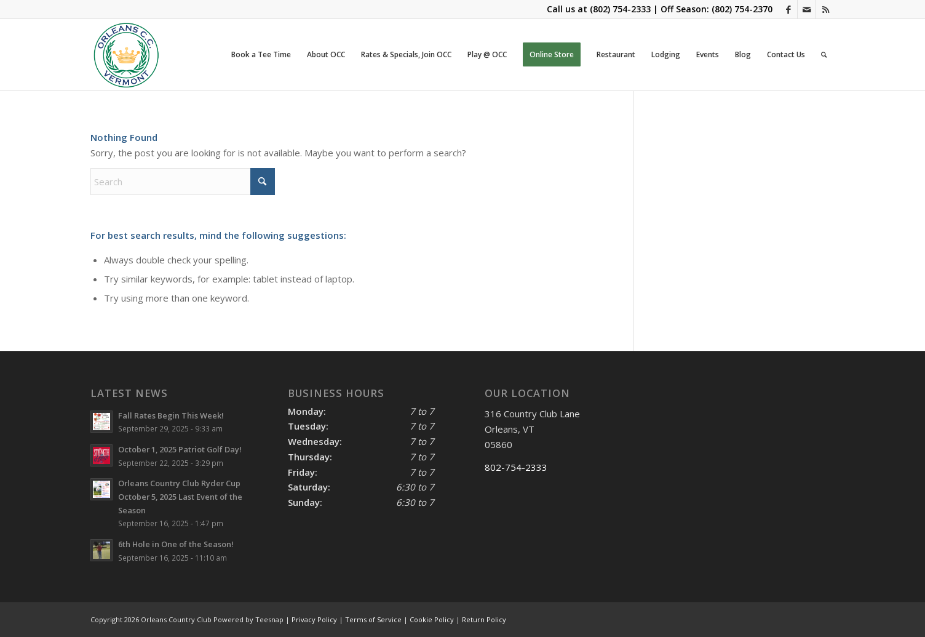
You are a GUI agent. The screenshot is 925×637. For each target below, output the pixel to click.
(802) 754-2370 (742, 9)
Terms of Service (373, 619)
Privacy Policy (314, 619)
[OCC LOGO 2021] (126, 54)
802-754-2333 (516, 467)
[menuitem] (261, 54)
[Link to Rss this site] (825, 9)
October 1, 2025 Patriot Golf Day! (180, 449)
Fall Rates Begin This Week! (171, 415)
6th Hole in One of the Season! (176, 544)
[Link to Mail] (807, 9)
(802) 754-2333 (620, 9)
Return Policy (484, 619)
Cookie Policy (432, 619)
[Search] (824, 54)
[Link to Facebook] (788, 9)
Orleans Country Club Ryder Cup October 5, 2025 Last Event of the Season (180, 496)
